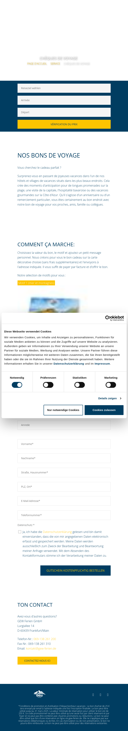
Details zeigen (107, 398)
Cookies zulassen (104, 410)
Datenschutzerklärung (69, 363)
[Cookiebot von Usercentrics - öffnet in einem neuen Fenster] (108, 318)
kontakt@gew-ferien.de (41, 648)
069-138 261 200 (44, 639)
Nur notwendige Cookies (63, 410)
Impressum (102, 363)
